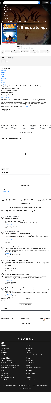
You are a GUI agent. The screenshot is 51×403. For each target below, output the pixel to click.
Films (3, 346)
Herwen (8, 295)
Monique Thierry (44, 125)
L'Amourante (4, 375)
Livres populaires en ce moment (34, 367)
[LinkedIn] (29, 339)
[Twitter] (18, 339)
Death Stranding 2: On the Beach (9, 363)
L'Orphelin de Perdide (11, 90)
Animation (19, 24)
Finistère (28, 365)
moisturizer (28, 377)
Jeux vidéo (5, 358)
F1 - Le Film (4, 350)
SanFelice (9, 226)
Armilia (8, 268)
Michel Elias (14, 125)
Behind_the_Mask (11, 254)
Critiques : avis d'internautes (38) (18, 211)
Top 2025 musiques (30, 373)
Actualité (3, 355)
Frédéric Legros (24, 125)
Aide (20, 385)
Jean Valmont (4, 125)
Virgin (27, 375)
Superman (4, 352)
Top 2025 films (5, 348)
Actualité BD (4, 380)
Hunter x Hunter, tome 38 (7, 377)
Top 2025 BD (4, 373)
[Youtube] (32, 339)
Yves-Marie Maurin (33, 126)
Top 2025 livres (29, 360)
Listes (4, 309)
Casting (5, 110)
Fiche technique (5, 97)
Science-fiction (15, 88)
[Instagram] (24, 339)
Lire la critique (8, 224)
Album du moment (30, 380)
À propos (5, 385)
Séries (28, 346)
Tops (3, 189)
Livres (28, 358)
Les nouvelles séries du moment (34, 355)
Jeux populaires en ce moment (9, 367)
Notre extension (13, 385)
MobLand (28, 350)
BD (2, 371)
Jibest (8, 241)
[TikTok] (27, 339)
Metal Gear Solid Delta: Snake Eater (10, 365)
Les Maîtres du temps (26, 24)
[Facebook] (21, 339)
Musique (29, 371)
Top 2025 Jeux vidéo (6, 360)
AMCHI (8, 282)
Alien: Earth (28, 352)
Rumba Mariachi (30, 363)
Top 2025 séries (30, 348)
